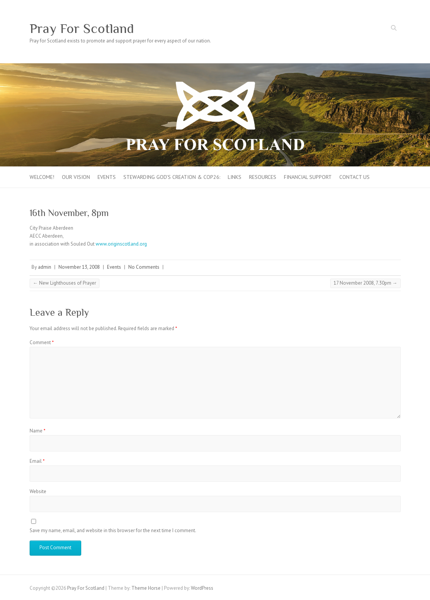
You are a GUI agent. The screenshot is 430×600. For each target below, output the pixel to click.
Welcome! (42, 177)
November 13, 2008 (79, 267)
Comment (42, 342)
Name (38, 431)
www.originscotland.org (121, 244)
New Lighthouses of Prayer (64, 283)
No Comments (143, 267)
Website (38, 491)
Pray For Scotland (82, 28)
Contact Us (354, 177)
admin (44, 267)
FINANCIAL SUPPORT (308, 177)
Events (107, 177)
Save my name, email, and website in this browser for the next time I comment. (113, 530)
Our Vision (76, 177)
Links (234, 177)
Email (37, 461)
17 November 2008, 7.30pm (365, 283)
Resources (262, 177)
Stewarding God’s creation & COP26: (171, 177)
